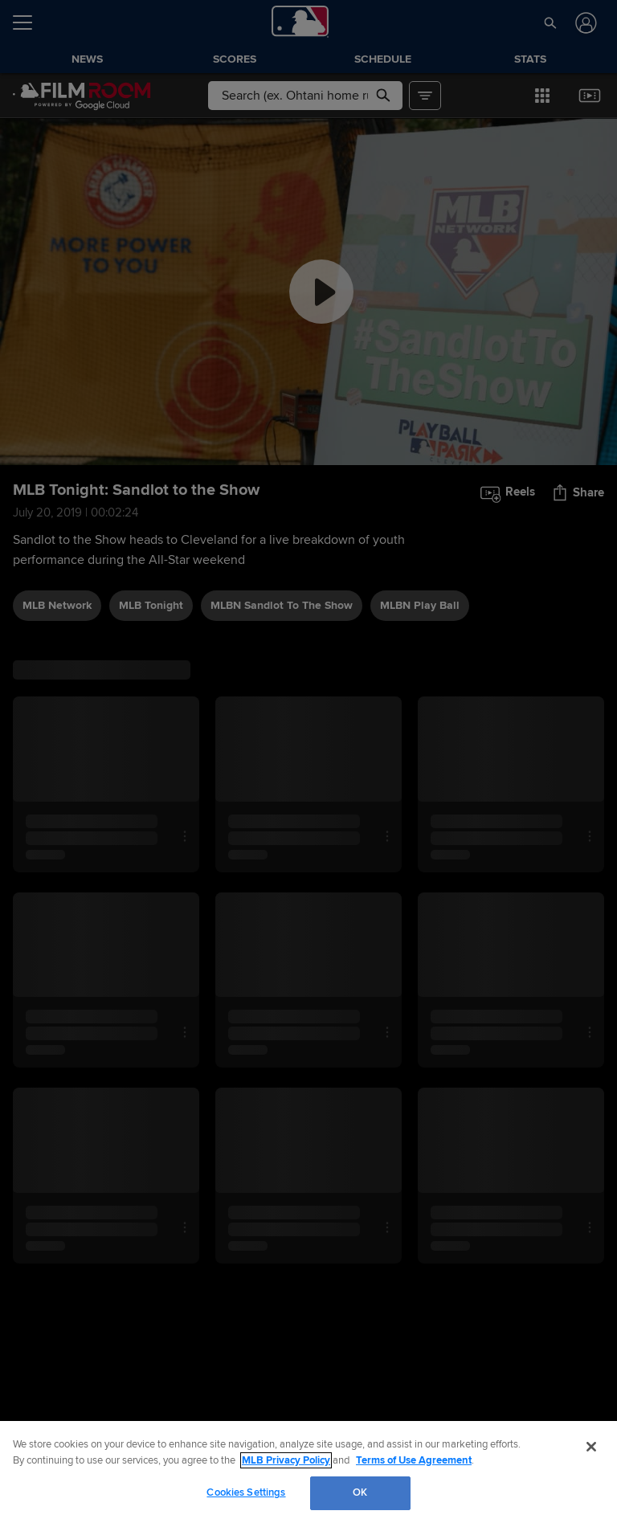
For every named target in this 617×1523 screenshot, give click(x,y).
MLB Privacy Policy (286, 1460)
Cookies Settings (245, 1492)
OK (360, 1492)
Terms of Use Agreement (414, 1460)
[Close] (591, 1446)
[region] (308, 1472)
